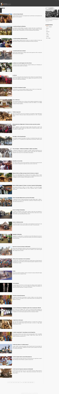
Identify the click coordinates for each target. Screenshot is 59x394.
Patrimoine (47, 31)
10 (25, 382)
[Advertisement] (48, 4)
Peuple (47, 33)
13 (30, 382)
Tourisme (47, 34)
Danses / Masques (49, 26)
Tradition (47, 36)
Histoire (47, 28)
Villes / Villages (48, 38)
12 (28, 382)
